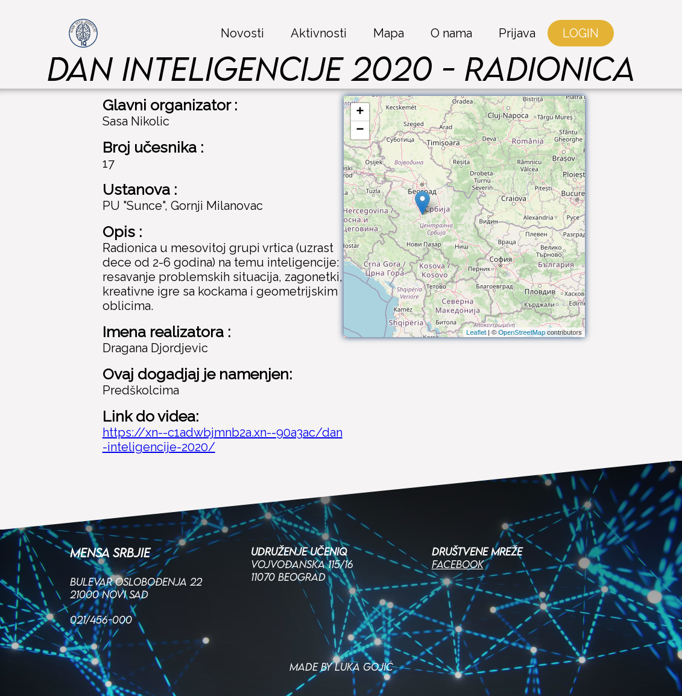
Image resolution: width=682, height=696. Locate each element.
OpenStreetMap (521, 332)
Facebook (458, 538)
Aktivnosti (319, 33)
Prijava (517, 33)
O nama (451, 33)
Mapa (388, 33)
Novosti (242, 33)
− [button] (360, 130)
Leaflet (476, 332)
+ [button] (360, 112)
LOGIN (581, 33)
